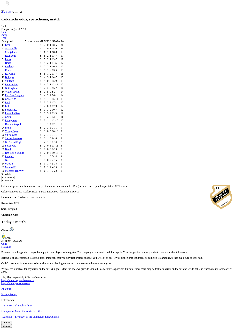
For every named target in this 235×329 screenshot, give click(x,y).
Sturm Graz (11, 134)
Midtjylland (11, 52)
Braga (8, 62)
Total (4, 37)
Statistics (6, 246)
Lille (7, 106)
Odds (4, 243)
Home (4, 32)
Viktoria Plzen (12, 91)
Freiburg (9, 66)
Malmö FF (10, 167)
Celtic (8, 116)
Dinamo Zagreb (13, 124)
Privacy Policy (9, 294)
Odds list (7, 322)
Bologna (9, 77)
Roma (8, 70)
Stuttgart (9, 80)
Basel (8, 149)
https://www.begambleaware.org (18, 280)
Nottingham (11, 88)
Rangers (9, 156)
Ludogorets (11, 120)
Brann (8, 127)
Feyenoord (10, 145)
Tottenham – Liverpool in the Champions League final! (30, 316)
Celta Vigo (10, 98)
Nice (7, 160)
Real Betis (10, 55)
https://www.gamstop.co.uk (15, 283)
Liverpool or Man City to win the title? (21, 311)
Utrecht (9, 163)
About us (6, 288)
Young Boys (11, 131)
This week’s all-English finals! (17, 305)
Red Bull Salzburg (14, 152)
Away (4, 35)
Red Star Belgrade (14, 95)
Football (6, 12)
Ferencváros (11, 84)
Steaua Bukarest (13, 138)
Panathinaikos (12, 113)
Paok (7, 102)
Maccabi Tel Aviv (14, 170)
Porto (8, 59)
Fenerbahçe (11, 109)
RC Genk (10, 73)
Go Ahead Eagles (14, 142)
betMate (6, 326)
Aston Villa (11, 48)
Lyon (7, 44)
